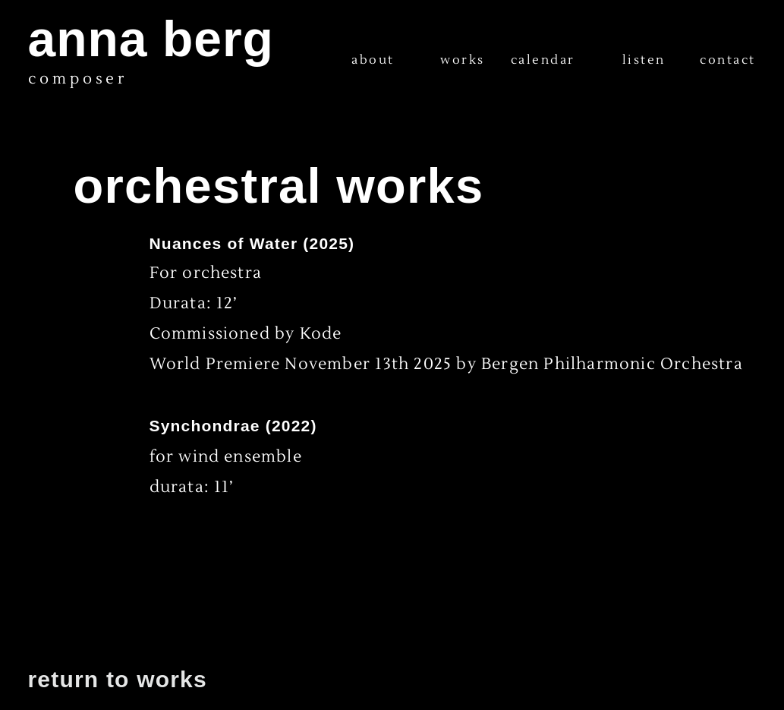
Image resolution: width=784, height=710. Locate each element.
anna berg (151, 39)
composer (78, 79)
